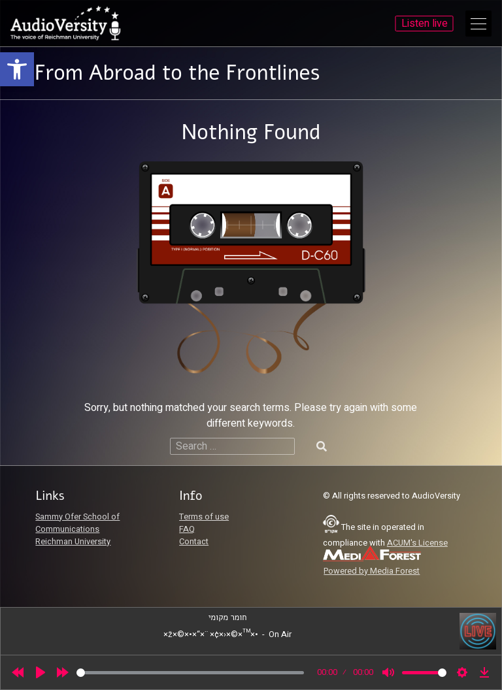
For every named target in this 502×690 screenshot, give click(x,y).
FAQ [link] (187, 529)
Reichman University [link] (72, 542)
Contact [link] (194, 542)
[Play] (40, 672)
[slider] (190, 672)
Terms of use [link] (204, 517)
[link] (17, 69)
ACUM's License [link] (417, 543)
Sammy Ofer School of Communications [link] (77, 523)
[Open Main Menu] (478, 23)
